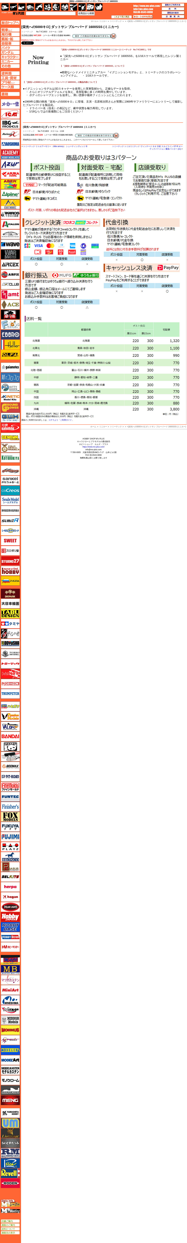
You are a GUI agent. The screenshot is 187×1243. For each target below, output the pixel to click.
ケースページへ (10, 87)
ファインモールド (10, 786)
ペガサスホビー (10, 867)
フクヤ (10, 827)
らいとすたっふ (10, 1143)
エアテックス (10, 264)
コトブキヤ (10, 458)
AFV (10, 30)
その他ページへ (10, 66)
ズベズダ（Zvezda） (10, 581)
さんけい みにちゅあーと (10, 480)
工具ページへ (10, 78)
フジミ (10, 837)
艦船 (22, 7)
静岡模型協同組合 (10, 510)
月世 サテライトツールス (10, 427)
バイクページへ (10, 48)
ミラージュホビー (10, 1010)
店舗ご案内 (10, 1221)
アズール (10, 164)
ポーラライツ (10, 907)
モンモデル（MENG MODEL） (10, 1100)
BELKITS (10, 877)
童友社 (10, 644)
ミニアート (10, 990)
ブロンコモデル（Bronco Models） (10, 857)
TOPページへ (10, 23)
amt (10, 294)
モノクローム (10, 1080)
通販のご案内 (10, 1225)
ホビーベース (10, 927)
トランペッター (10, 694)
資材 (82, 7)
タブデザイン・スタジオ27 (10, 613)
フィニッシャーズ (10, 807)
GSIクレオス (10, 490)
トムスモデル (10, 674)
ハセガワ (10, 706)
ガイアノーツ (10, 367)
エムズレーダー (10, 1203)
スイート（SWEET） (10, 540)
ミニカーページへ (10, 61)
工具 (73, 7)
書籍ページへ (10, 94)
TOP (12, 13)
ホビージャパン (10, 917)
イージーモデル (10, 204)
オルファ (10, 355)
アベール (10, 184)
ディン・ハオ (10, 633)
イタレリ (10, 224)
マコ (10, 960)
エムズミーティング (10, 1211)
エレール (10, 344)
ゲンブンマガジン (10, 437)
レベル (10, 1173)
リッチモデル (10, 1163)
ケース (90, 7)
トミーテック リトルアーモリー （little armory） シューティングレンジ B (55, 146)
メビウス (10, 1030)
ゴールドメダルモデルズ (10, 447)
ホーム (93, 426)
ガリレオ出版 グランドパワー (10, 407)
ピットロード (10, 776)
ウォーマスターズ (10, 254)
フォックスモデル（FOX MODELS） (10, 817)
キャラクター (47, 7)
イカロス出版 (10, 214)
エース (10, 304)
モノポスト (10, 1090)
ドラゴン (10, 684)
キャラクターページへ (10, 57)
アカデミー (10, 154)
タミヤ (10, 623)
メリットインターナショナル (10, 1040)
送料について (10, 1229)
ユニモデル (10, 1113)
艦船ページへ (10, 39)
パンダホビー (10, 746)
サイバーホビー (10, 470)
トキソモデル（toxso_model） (10, 654)
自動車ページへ (10, 43)
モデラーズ (10, 1050)
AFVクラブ (10, 284)
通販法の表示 (10, 1233)
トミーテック (29, 131)
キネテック (10, 397)
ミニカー (103, 426)
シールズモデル (10, 500)
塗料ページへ (10, 73)
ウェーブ (10, 244)
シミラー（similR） (10, 520)
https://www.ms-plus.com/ (93, 447)
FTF (10, 314)
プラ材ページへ (10, 82)
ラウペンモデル (10, 1153)
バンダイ (10, 736)
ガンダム (56, 7)
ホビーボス (10, 937)
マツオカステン (10, 980)
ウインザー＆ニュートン (10, 234)
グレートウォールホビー (10, 417)
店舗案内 (173, 16)
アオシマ (10, 144)
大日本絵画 (10, 603)
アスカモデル (10, 174)
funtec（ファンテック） (10, 796)
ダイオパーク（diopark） (10, 593)
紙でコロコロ (10, 377)
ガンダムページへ (10, 52)
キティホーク (10, 387)
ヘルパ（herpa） (10, 887)
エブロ (10, 334)
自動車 (30, 7)
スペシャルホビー (10, 571)
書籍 (98, 7)
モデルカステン (10, 1070)
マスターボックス (10, 970)
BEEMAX (10, 766)
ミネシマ (10, 1000)
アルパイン (10, 194)
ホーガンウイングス (10, 897)
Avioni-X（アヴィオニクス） (10, 134)
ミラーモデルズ (10, 1020)
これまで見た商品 (121, 17)
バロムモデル (10, 726)
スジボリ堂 (10, 551)
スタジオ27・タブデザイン (10, 561)
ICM (10, 114)
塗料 (64, 7)
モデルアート (10, 1060)
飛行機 (13, 7)
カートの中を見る (143, 16)
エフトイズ (10, 324)
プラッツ (10, 847)
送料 (173, 9)
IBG (10, 124)
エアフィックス (10, 274)
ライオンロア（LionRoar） (10, 1133)
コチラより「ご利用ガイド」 (61, 420)
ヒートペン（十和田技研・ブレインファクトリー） (10, 756)
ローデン (10, 1183)
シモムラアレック (10, 530)
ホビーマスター (10, 947)
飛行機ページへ (10, 34)
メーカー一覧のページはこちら (10, 104)
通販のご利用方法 (173, 5)
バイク (39, 7)
